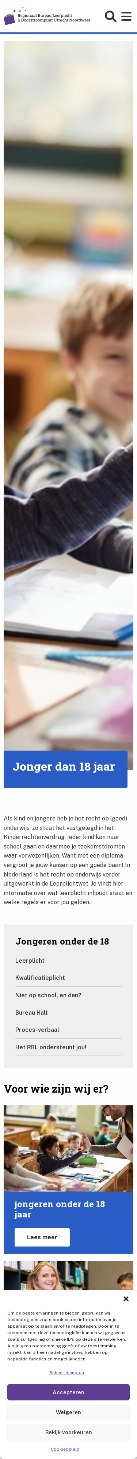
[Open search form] (111, 16)
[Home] (47, 15)
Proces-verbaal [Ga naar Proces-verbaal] (37, 1029)
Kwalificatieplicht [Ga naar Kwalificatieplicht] (40, 977)
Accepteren (68, 1392)
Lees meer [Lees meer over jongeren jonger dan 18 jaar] (42, 1237)
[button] (126, 1299)
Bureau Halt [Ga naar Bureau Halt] (31, 1012)
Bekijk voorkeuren (68, 1432)
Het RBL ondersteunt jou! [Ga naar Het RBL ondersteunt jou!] (50, 1047)
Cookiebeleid (65, 1449)
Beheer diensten (66, 1372)
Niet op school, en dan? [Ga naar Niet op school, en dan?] (48, 995)
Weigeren (68, 1412)
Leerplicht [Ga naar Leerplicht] (30, 960)
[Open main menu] (127, 16)
